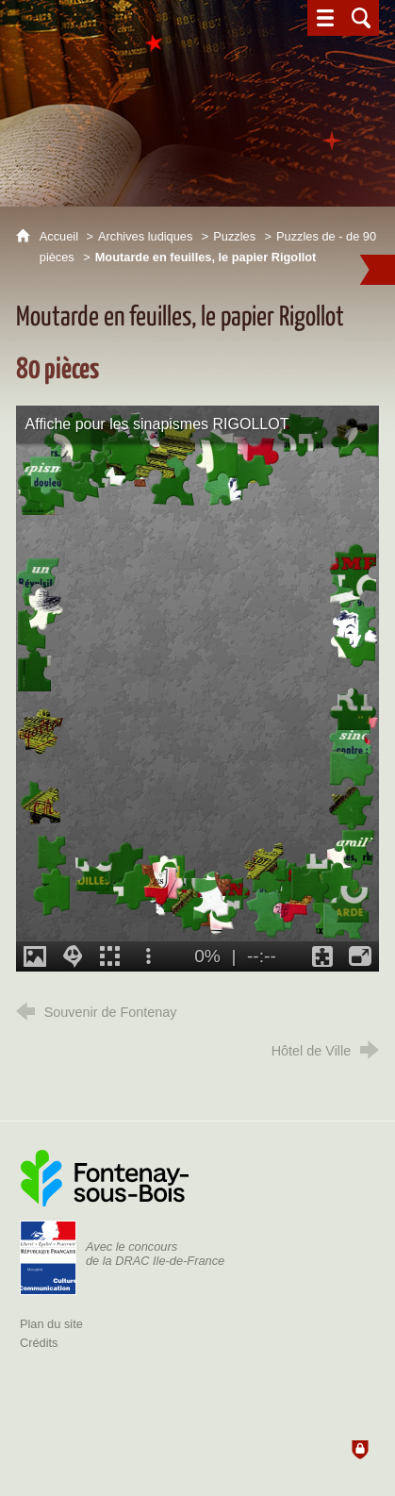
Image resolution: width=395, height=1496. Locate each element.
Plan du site (51, 1324)
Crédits (39, 1343)
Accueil (61, 236)
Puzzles (234, 236)
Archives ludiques (145, 236)
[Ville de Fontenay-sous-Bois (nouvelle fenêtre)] (104, 1178)
